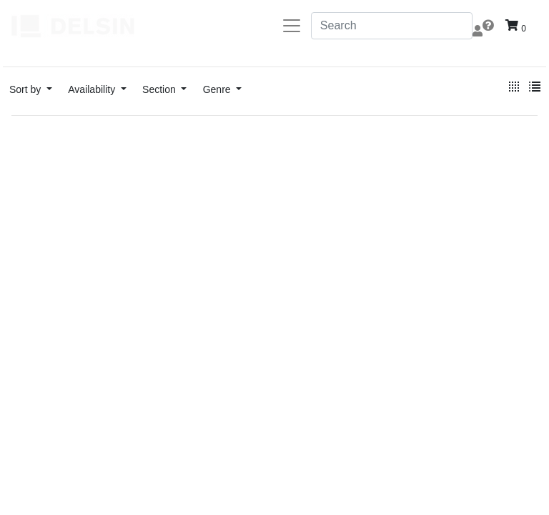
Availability (93, 89)
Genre (218, 89)
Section (160, 89)
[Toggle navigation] (291, 25)
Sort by (26, 89)
